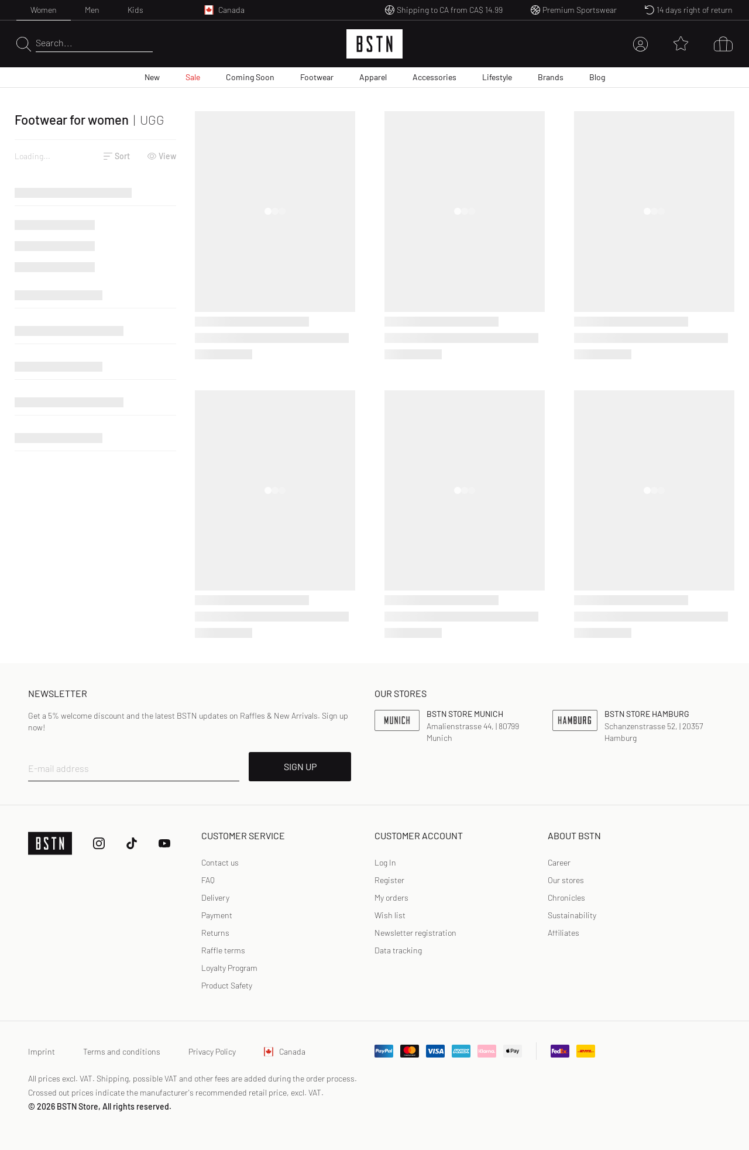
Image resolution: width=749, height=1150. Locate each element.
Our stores (566, 880)
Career (559, 862)
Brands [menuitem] (551, 77)
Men (92, 10)
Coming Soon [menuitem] (250, 77)
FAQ (208, 880)
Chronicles (566, 897)
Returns (215, 933)
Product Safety (226, 985)
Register (389, 880)
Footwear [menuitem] (317, 77)
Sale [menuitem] (192, 77)
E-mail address (58, 768)
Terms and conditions (121, 1051)
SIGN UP (300, 766)
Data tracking (398, 950)
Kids (135, 10)
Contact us (220, 862)
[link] (385, 862)
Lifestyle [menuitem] (497, 77)
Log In (385, 862)
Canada (284, 1051)
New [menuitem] (152, 77)
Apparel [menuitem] (373, 77)
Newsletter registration (415, 933)
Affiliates (563, 933)
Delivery (215, 897)
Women (43, 10)
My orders (391, 897)
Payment (216, 915)
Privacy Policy (212, 1051)
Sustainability (572, 915)
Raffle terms (223, 950)
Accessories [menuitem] (434, 77)
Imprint (41, 1051)
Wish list (390, 915)
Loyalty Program (229, 968)
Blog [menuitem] (597, 77)
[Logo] (374, 44)
